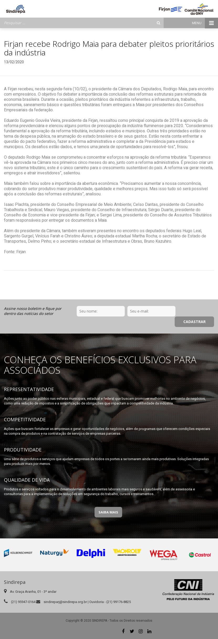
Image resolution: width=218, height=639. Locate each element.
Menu (205, 23)
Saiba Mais (108, 512)
